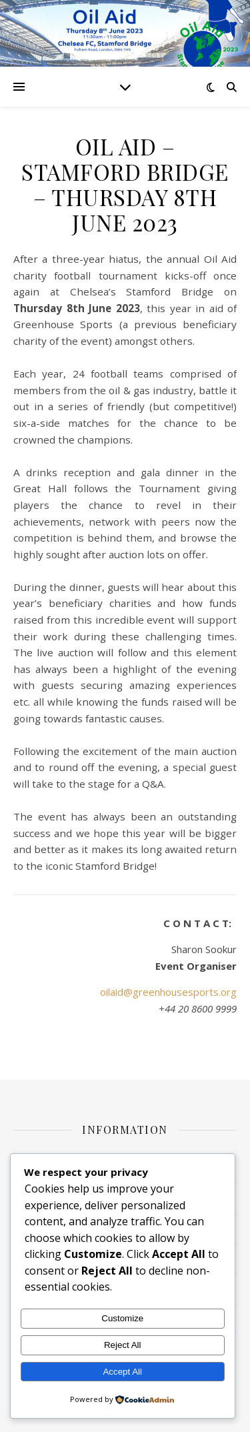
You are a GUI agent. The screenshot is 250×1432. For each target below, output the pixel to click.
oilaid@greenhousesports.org (168, 991)
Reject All (122, 1345)
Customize (122, 1318)
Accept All (122, 1372)
